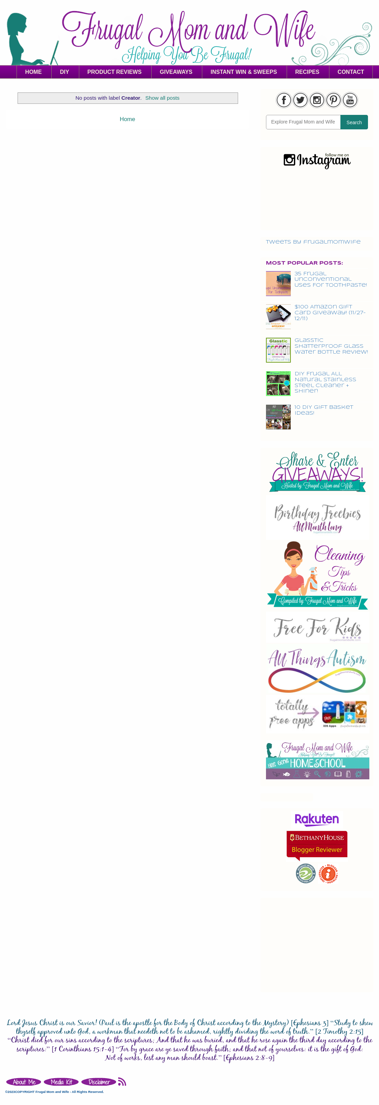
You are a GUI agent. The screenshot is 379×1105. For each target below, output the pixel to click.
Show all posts (162, 98)
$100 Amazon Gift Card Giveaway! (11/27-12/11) (330, 313)
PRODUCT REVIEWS (115, 72)
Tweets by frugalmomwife (313, 242)
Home (127, 119)
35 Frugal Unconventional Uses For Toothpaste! (331, 280)
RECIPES (307, 72)
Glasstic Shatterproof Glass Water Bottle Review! (331, 346)
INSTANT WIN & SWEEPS (244, 72)
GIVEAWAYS (176, 72)
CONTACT (351, 72)
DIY (64, 72)
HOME (33, 72)
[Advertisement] (317, 943)
